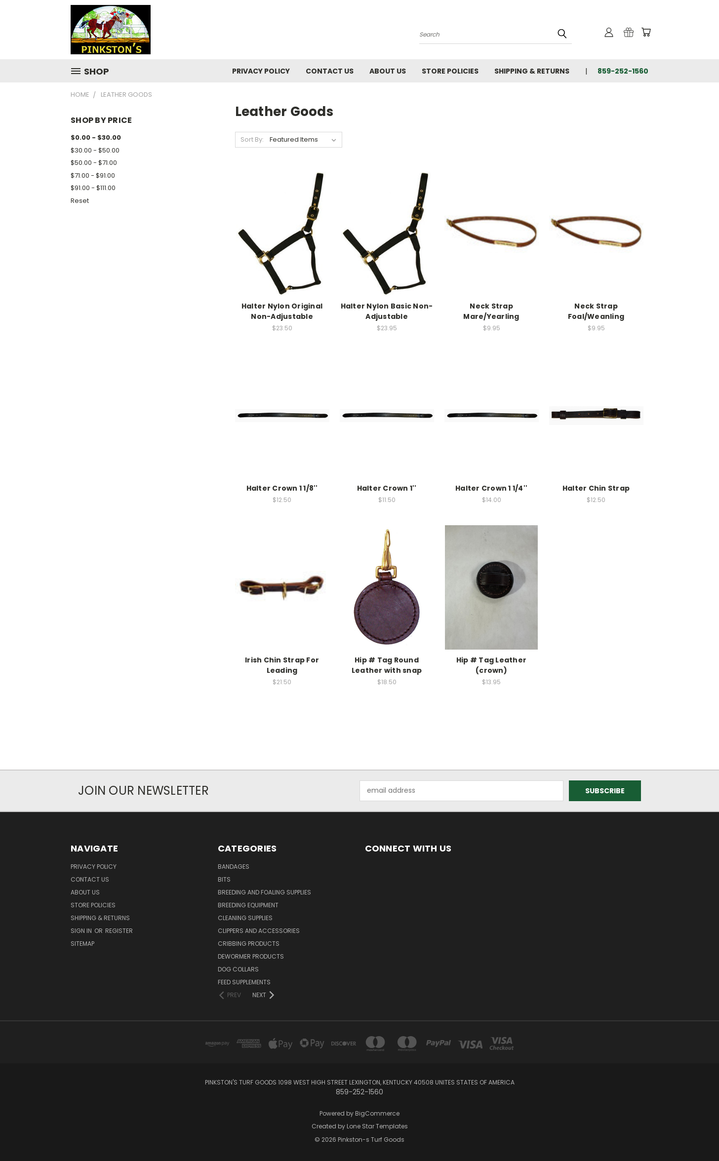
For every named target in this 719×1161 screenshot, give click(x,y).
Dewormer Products (251, 956)
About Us (387, 71)
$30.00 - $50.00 (95, 150)
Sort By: (252, 139)
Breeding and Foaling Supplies (264, 892)
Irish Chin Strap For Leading (282, 665)
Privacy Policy (261, 71)
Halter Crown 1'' (387, 488)
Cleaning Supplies (245, 918)
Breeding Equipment (248, 905)
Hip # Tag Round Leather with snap (387, 665)
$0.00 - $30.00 (96, 137)
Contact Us (330, 71)
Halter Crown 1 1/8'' (282, 488)
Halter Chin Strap (596, 488)
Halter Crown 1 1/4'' (491, 488)
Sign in (82, 931)
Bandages (233, 866)
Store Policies (450, 71)
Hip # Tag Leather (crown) (491, 665)
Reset (80, 200)
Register (119, 931)
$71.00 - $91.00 (93, 175)
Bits (224, 879)
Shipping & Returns (531, 71)
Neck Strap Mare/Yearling (491, 311)
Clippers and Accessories (259, 931)
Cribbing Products (249, 943)
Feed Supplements (244, 982)
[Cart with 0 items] (646, 32)
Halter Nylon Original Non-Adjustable (281, 311)
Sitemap (82, 943)
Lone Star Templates (377, 1126)
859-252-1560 (623, 71)
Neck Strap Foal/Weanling (596, 311)
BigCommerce (377, 1113)
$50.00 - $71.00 (94, 162)
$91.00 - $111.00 (93, 188)
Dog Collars (238, 969)
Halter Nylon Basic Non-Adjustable (387, 311)
